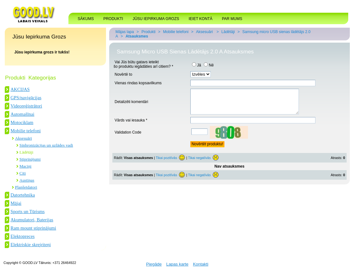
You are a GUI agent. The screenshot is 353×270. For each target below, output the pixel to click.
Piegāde (154, 264)
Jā (196, 65)
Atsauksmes (136, 36)
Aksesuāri (23, 138)
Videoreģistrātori (26, 105)
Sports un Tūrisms (28, 211)
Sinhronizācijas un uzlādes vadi (46, 145)
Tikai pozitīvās (166, 162)
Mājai (16, 203)
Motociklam (22, 122)
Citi (22, 173)
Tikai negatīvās (199, 162)
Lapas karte (177, 264)
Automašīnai (22, 114)
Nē (209, 65)
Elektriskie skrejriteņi (31, 244)
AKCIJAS (20, 89)
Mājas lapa (125, 32)
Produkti (148, 32)
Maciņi (25, 166)
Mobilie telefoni (26, 130)
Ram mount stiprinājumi (33, 228)
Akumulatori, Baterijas (32, 219)
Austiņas (26, 180)
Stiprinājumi (30, 159)
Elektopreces (23, 236)
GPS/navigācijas (26, 97)
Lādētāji (26, 152)
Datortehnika (23, 194)
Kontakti (200, 264)
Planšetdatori (26, 187)
